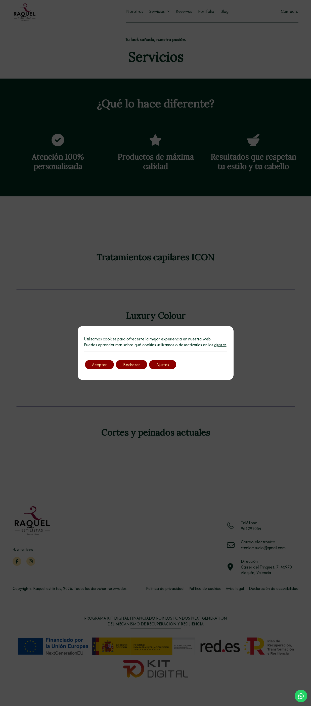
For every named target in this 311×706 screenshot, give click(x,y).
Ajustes (164, 365)
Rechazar (132, 365)
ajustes (220, 345)
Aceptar (100, 365)
